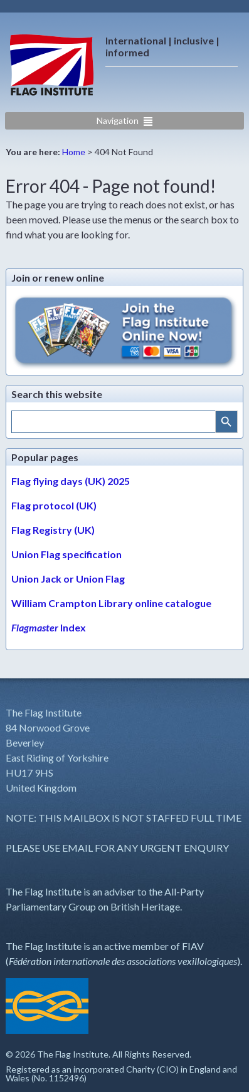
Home (73, 151)
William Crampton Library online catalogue (111, 603)
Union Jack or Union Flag (68, 578)
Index (48, 627)
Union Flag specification (66, 554)
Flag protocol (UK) (54, 505)
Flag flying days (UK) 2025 (70, 481)
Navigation (118, 120)
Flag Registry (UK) (53, 530)
